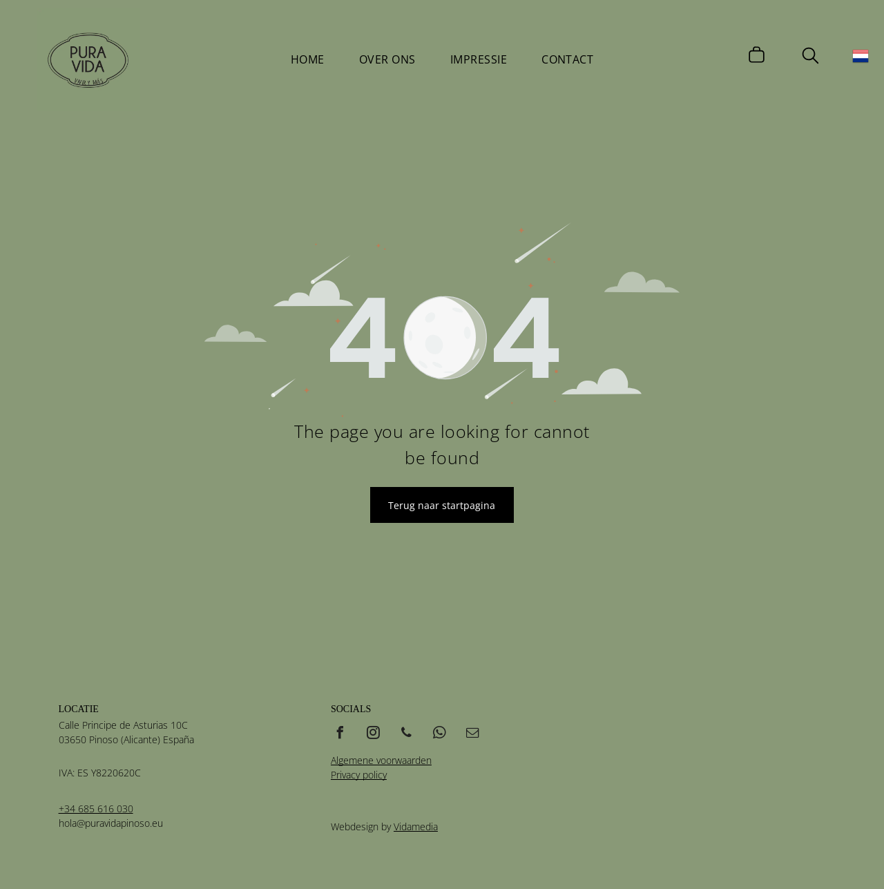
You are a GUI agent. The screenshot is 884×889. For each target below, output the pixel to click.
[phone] (406, 734)
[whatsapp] (440, 734)
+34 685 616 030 (96, 808)
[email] (473, 734)
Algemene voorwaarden (381, 760)
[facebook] (340, 734)
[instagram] (373, 734)
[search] (810, 57)
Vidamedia (416, 826)
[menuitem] (307, 59)
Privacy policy (359, 774)
